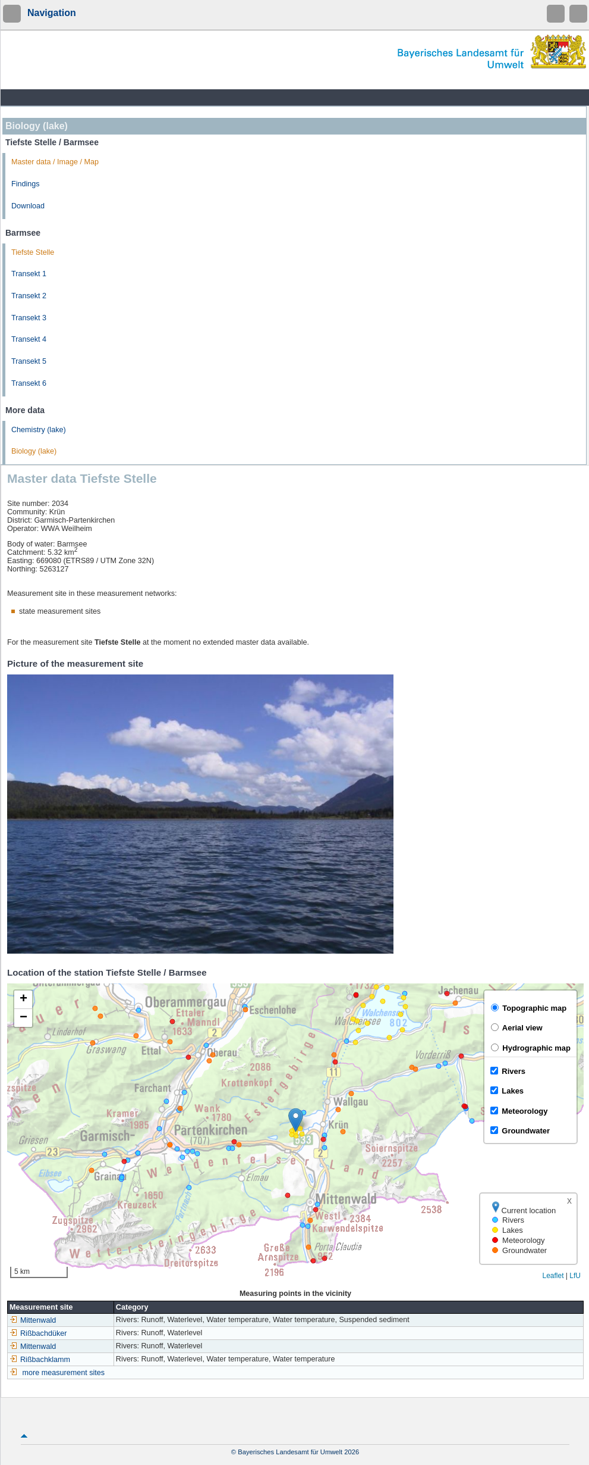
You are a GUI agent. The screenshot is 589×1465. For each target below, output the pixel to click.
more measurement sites (64, 1373)
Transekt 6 (28, 383)
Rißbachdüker (38, 1333)
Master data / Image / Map (55, 162)
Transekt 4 (28, 339)
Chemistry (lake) (38, 430)
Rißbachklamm (40, 1359)
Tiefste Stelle (32, 252)
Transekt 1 (28, 274)
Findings (25, 184)
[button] (295, 1120)
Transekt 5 (28, 361)
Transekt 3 (28, 318)
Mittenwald (33, 1320)
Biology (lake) (33, 451)
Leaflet (552, 1276)
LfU (575, 1276)
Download (28, 206)
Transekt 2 (28, 296)
